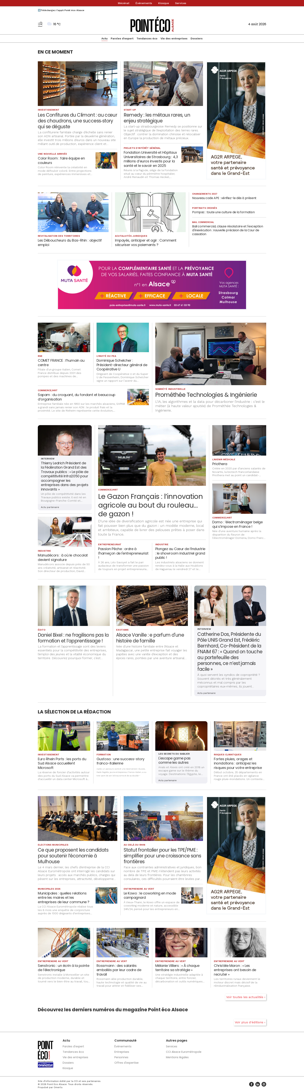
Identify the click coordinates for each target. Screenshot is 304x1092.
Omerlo (58, 1087)
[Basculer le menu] (40, 24)
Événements (144, 3)
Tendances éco (146, 38)
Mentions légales (177, 1057)
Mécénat (123, 3)
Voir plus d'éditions (249, 1022)
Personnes (121, 1057)
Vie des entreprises (174, 38)
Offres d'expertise (126, 1063)
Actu (104, 38)
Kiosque (163, 3)
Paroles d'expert (122, 38)
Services (180, 3)
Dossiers (197, 38)
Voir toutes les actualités (244, 997)
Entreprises (121, 1052)
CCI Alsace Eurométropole (183, 1052)
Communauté (125, 1040)
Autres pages (176, 1040)
